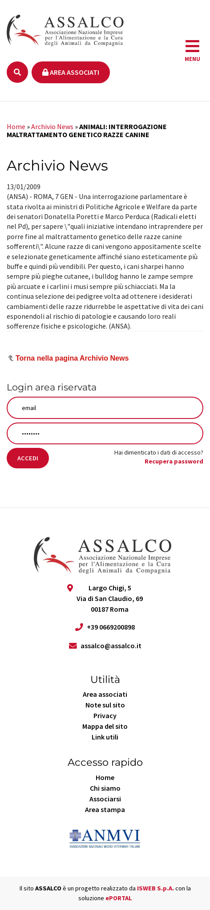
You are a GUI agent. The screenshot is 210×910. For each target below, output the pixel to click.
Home (16, 126)
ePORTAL (118, 898)
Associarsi (105, 798)
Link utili (105, 736)
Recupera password (174, 461)
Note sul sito (105, 704)
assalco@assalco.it (111, 645)
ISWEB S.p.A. (155, 888)
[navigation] (192, 51)
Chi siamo (105, 788)
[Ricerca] (17, 72)
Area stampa (105, 809)
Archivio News (52, 126)
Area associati (70, 72)
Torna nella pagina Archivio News (72, 358)
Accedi (27, 458)
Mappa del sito (105, 726)
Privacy (105, 715)
